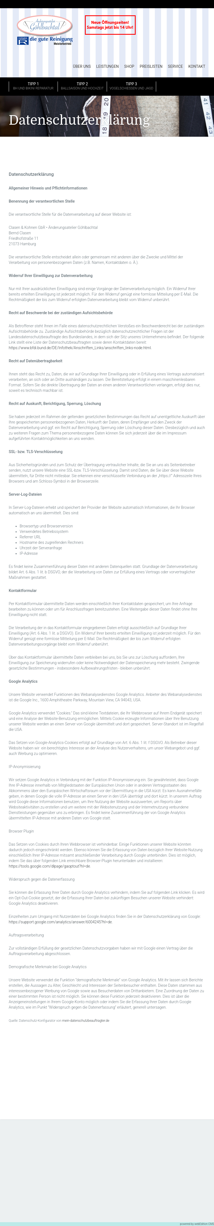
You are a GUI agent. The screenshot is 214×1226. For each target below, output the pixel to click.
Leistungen (107, 66)
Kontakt (196, 66)
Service (175, 66)
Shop (129, 66)
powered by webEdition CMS (197, 1223)
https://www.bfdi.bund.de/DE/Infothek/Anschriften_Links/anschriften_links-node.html (80, 348)
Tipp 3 (131, 86)
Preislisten (151, 66)
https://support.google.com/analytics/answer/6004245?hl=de (60, 922)
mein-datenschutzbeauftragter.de (85, 1021)
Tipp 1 (33, 86)
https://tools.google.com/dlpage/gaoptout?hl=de (49, 866)
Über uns (82, 66)
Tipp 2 (82, 86)
